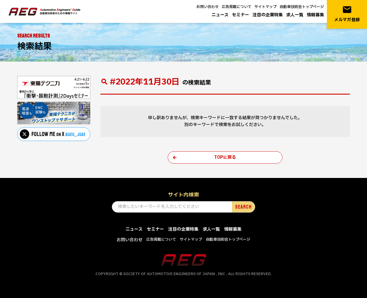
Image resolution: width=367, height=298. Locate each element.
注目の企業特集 (268, 15)
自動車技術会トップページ (302, 7)
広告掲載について (236, 7)
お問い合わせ (207, 7)
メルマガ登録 (347, 14)
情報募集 (315, 15)
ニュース (220, 15)
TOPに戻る (225, 157)
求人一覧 (294, 15)
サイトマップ (265, 7)
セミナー (240, 15)
